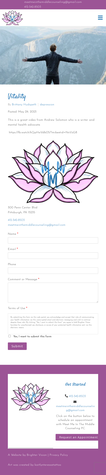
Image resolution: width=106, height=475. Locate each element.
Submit (17, 346)
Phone (12, 264)
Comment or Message (23, 279)
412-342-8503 (32, 7)
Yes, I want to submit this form (32, 336)
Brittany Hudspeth (24, 104)
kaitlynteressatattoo (48, 464)
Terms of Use (17, 308)
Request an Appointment (78, 437)
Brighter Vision (37, 455)
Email (13, 249)
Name (13, 234)
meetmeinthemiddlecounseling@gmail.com (53, 2)
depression (47, 104)
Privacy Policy (59, 455)
